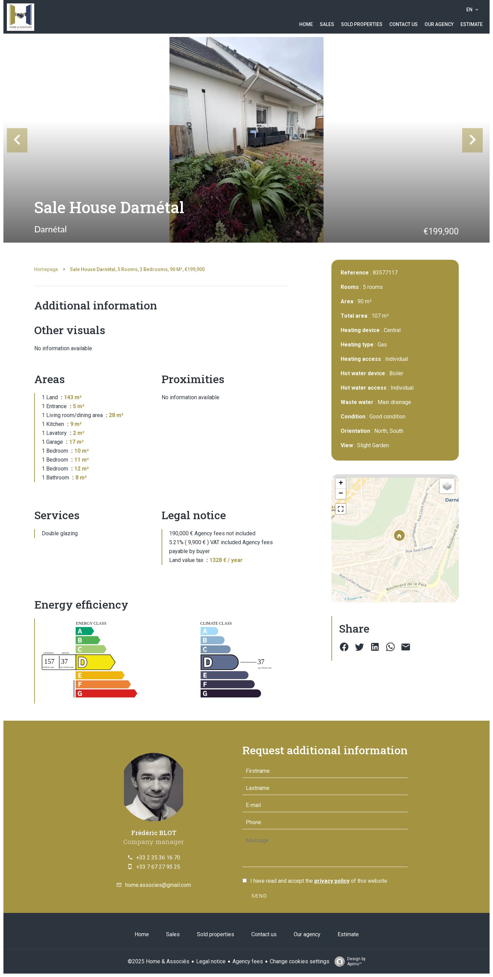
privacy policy (332, 881)
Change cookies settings (299, 961)
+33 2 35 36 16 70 (158, 857)
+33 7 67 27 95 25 (158, 867)
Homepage (46, 269)
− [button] (341, 494)
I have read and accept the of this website (318, 881)
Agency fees (247, 961)
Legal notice (211, 961)
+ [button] (341, 483)
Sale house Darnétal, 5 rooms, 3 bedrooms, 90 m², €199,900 (137, 269)
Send (259, 896)
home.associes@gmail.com (158, 885)
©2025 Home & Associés (158, 961)
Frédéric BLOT (153, 832)
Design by (348, 961)
